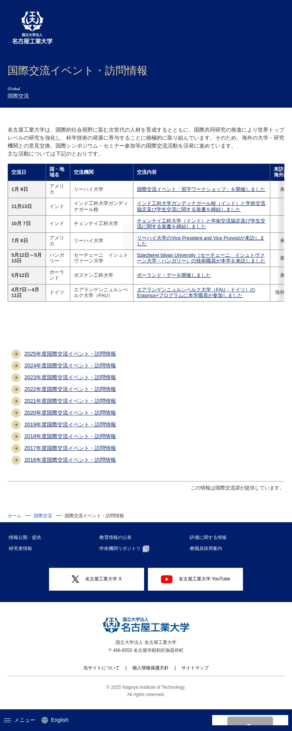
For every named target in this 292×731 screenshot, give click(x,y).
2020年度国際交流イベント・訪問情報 (70, 418)
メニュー (19, 720)
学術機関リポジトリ (127, 554)
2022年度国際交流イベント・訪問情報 (70, 395)
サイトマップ (195, 673)
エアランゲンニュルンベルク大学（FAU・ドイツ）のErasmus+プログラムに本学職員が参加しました (191, 298)
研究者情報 (23, 554)
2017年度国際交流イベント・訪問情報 (70, 454)
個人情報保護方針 (150, 673)
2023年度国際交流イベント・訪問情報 (70, 383)
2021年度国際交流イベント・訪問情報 (70, 407)
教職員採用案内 (209, 554)
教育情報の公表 (119, 543)
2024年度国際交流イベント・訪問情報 (70, 371)
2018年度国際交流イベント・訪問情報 (70, 442)
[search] (241, 720)
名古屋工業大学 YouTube (195, 585)
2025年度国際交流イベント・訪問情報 (70, 359)
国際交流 (43, 521)
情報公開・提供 (28, 543)
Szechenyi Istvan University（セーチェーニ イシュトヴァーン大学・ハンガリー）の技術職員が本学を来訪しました (191, 261)
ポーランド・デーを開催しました (169, 281)
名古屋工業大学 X (96, 585)
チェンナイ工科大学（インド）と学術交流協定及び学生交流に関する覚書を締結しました (191, 223)
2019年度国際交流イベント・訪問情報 (70, 430)
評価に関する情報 (211, 543)
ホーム (14, 521)
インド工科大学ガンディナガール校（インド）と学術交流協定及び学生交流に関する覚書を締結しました (191, 206)
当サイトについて (101, 673)
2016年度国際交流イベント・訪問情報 (70, 465)
